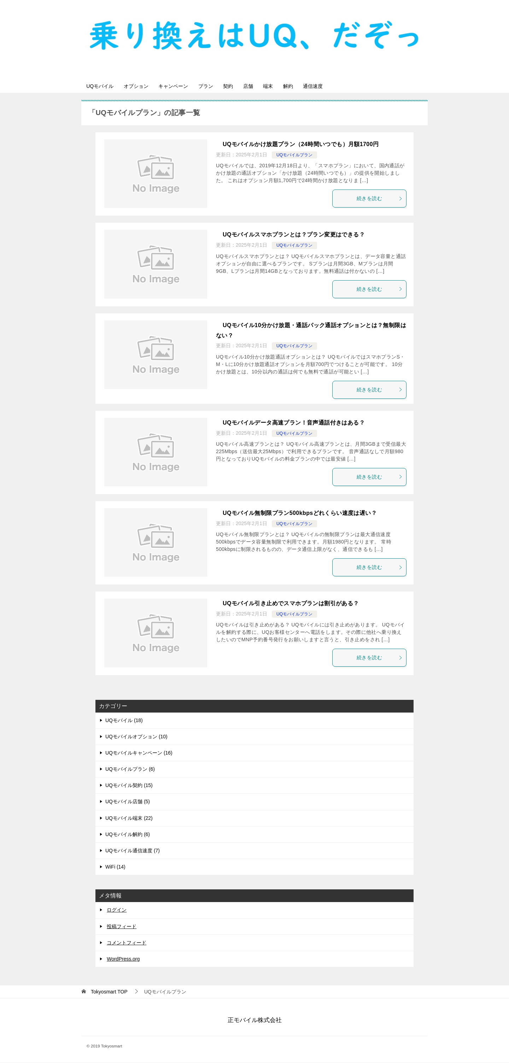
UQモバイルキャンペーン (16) (138, 753)
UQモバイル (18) (124, 720)
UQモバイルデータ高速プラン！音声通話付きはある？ (294, 423)
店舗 (270, 86)
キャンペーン (183, 86)
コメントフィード (126, 943)
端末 (294, 86)
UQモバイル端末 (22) (129, 818)
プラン (219, 86)
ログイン (117, 910)
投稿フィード (121, 927)
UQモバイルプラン (294, 155)
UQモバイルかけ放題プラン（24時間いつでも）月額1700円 (301, 145)
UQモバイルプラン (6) (130, 769)
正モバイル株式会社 (255, 1020)
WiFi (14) (115, 867)
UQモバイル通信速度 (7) (132, 851)
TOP (109, 992)
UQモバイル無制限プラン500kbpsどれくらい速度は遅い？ (300, 513)
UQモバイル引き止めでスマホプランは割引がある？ (291, 604)
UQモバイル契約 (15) (129, 786)
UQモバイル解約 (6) (127, 834)
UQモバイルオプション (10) (136, 737)
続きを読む (380, 199)
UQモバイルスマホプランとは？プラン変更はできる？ (294, 235)
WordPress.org (123, 959)
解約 (318, 86)
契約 (246, 86)
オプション (142, 86)
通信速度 (347, 86)
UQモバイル (102, 86)
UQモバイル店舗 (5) (127, 802)
